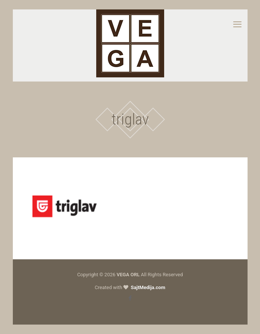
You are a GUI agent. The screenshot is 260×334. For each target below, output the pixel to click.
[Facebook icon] (130, 298)
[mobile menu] (237, 24)
